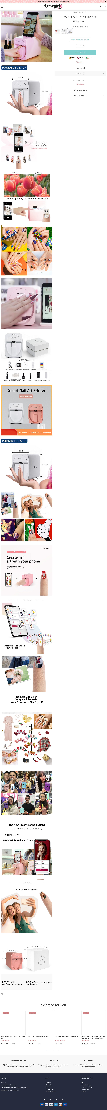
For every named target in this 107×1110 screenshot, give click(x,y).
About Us (48, 1082)
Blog (47, 1087)
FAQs (82, 1082)
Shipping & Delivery (86, 1087)
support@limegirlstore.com (8, 1085)
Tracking (83, 1091)
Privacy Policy (49, 1089)
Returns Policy (85, 1089)
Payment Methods (86, 1085)
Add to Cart (80, 52)
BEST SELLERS (83, 12)
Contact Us (49, 1085)
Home (75, 12)
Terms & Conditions (51, 1091)
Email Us (3, 1082)
